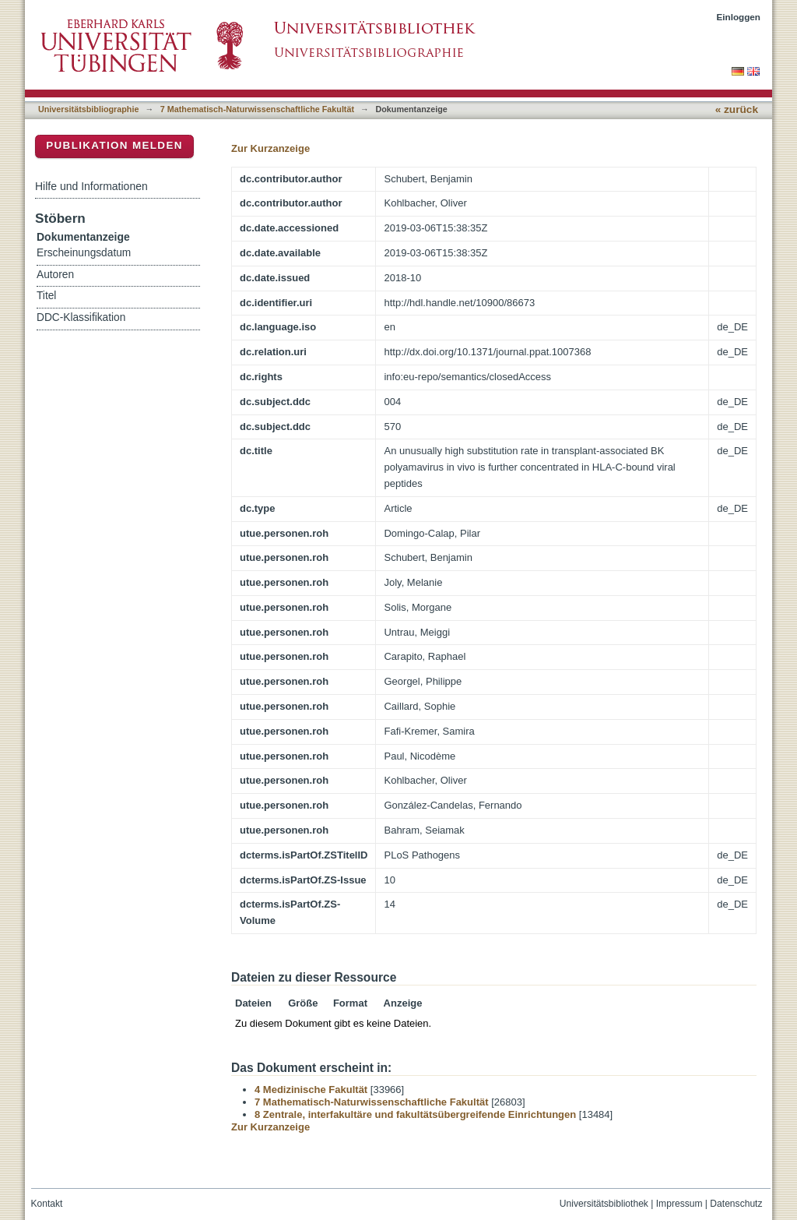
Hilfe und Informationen (91, 186)
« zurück (736, 109)
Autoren (55, 274)
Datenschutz (736, 1203)
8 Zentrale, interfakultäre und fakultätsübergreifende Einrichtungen (415, 1114)
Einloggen (739, 17)
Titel (46, 295)
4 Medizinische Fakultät (311, 1089)
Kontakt (47, 1203)
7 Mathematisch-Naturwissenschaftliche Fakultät (257, 109)
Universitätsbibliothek (604, 1203)
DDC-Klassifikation (81, 317)
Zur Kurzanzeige (270, 148)
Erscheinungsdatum (84, 253)
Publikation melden (114, 145)
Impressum (679, 1203)
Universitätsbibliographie (88, 109)
